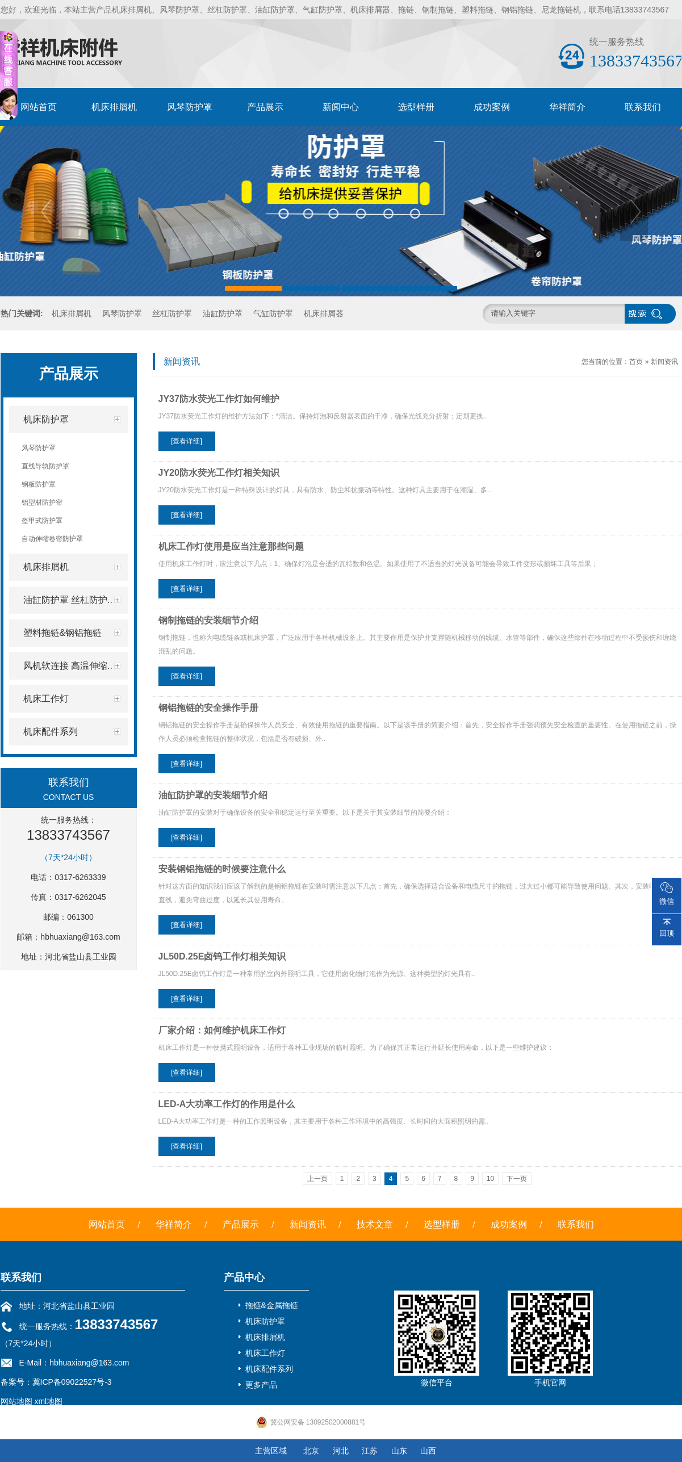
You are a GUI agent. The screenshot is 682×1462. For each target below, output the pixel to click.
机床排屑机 (114, 107)
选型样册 (416, 107)
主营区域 (271, 1450)
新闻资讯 (664, 362)
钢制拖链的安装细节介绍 (208, 620)
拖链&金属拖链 (271, 1305)
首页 (636, 362)
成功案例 (492, 107)
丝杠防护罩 (172, 313)
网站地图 (16, 1401)
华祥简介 (567, 107)
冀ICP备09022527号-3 (72, 1381)
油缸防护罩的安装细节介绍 (212, 795)
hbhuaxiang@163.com (80, 936)
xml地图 (48, 1401)
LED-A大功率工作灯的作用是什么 (226, 1104)
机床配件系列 (269, 1368)
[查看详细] (186, 441)
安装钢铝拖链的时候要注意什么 (222, 869)
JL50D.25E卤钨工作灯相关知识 (222, 956)
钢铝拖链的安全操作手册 (208, 708)
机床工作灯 (265, 1353)
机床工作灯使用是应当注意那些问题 (231, 546)
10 (490, 1179)
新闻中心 (341, 107)
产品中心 (244, 1277)
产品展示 (265, 107)
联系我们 (643, 107)
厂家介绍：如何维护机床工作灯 (222, 1030)
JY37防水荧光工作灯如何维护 (218, 399)
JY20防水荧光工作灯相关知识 (218, 472)
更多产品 (261, 1384)
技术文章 (375, 1224)
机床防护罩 (265, 1321)
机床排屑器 (324, 313)
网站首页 (38, 107)
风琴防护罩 (189, 107)
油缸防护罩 (222, 313)
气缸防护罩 (273, 313)
